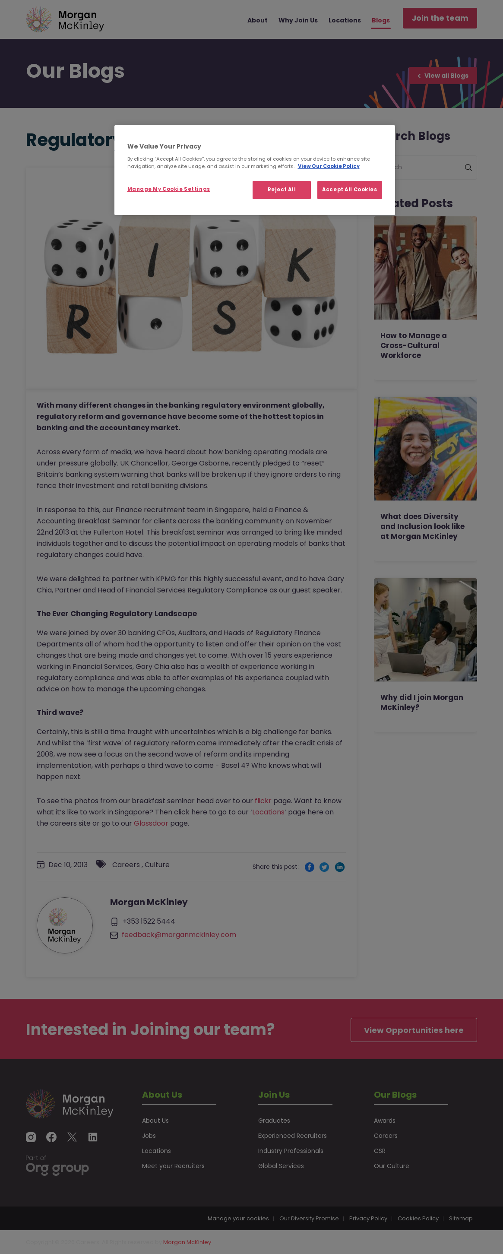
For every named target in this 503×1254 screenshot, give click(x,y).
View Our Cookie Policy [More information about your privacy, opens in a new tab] (329, 166)
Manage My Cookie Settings (168, 189)
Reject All (282, 189)
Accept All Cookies (349, 189)
